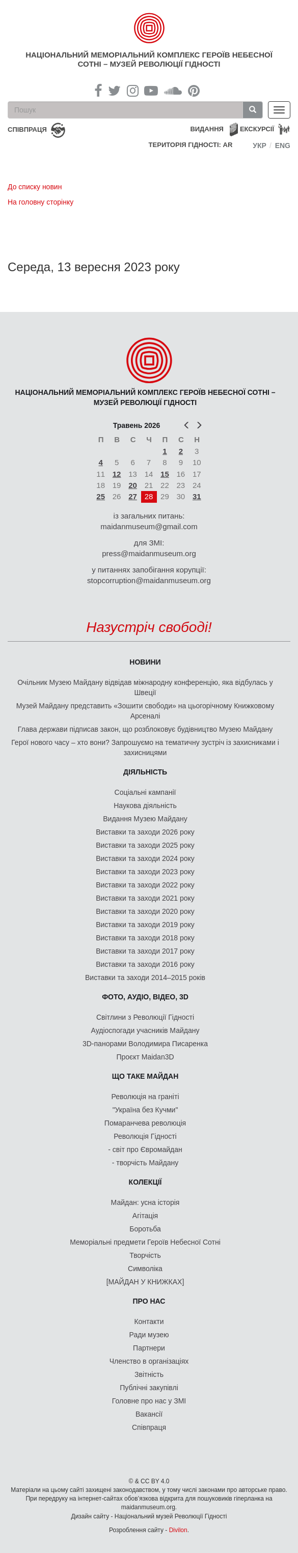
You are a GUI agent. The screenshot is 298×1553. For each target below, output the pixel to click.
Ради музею (149, 1335)
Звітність (149, 1374)
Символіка (145, 1268)
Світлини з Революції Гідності (145, 1017)
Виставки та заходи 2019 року (145, 925)
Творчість (145, 1255)
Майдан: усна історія (145, 1202)
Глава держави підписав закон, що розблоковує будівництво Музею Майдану (145, 729)
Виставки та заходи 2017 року (145, 951)
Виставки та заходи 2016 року (145, 964)
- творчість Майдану (145, 1163)
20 (132, 485)
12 (117, 474)
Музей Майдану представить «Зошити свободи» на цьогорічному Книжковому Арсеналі (145, 711)
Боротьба (144, 1229)
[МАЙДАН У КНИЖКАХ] (145, 1282)
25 (100, 496)
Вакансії (149, 1414)
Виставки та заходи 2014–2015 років (145, 977)
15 (164, 474)
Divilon (178, 1530)
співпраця (27, 129)
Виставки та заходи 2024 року (145, 858)
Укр (259, 145)
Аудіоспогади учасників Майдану (145, 1030)
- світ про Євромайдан (145, 1149)
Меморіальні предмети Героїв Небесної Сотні (145, 1242)
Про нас (149, 1301)
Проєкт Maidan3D (145, 1057)
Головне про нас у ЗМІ (149, 1401)
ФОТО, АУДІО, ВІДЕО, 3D (145, 997)
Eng (282, 145)
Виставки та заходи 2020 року (145, 911)
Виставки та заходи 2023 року (145, 872)
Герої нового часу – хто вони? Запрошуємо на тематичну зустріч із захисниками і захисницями (145, 747)
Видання (207, 129)
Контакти (149, 1321)
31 (197, 496)
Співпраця (149, 1427)
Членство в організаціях (149, 1361)
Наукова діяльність (145, 805)
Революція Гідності (145, 1136)
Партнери (149, 1348)
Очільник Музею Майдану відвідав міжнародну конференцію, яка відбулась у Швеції (145, 687)
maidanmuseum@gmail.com (148, 526)
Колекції (145, 1182)
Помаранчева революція (145, 1123)
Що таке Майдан (145, 1076)
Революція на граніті (145, 1096)
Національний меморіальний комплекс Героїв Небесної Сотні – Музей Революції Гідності (149, 59)
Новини (144, 662)
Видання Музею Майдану (145, 819)
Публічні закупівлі (149, 1388)
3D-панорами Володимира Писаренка (145, 1044)
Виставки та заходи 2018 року (145, 938)
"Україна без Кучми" (145, 1110)
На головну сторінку (40, 202)
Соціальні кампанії (145, 792)
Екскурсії (257, 129)
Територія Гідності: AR (191, 145)
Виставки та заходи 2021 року (145, 898)
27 (132, 496)
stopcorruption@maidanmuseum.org (149, 580)
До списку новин (35, 187)
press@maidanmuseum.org (149, 553)
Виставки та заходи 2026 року (145, 832)
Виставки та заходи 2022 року (145, 885)
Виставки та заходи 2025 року (145, 845)
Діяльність (145, 772)
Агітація (145, 1216)
